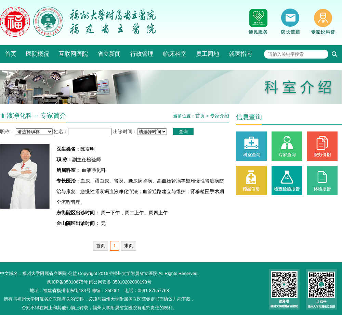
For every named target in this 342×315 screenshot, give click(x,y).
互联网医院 (73, 54)
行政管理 (142, 54)
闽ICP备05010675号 (67, 282)
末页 (128, 245)
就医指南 (240, 54)
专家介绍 (219, 115)
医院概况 (37, 54)
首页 (10, 54)
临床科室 (174, 54)
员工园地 (207, 54)
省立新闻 (109, 54)
